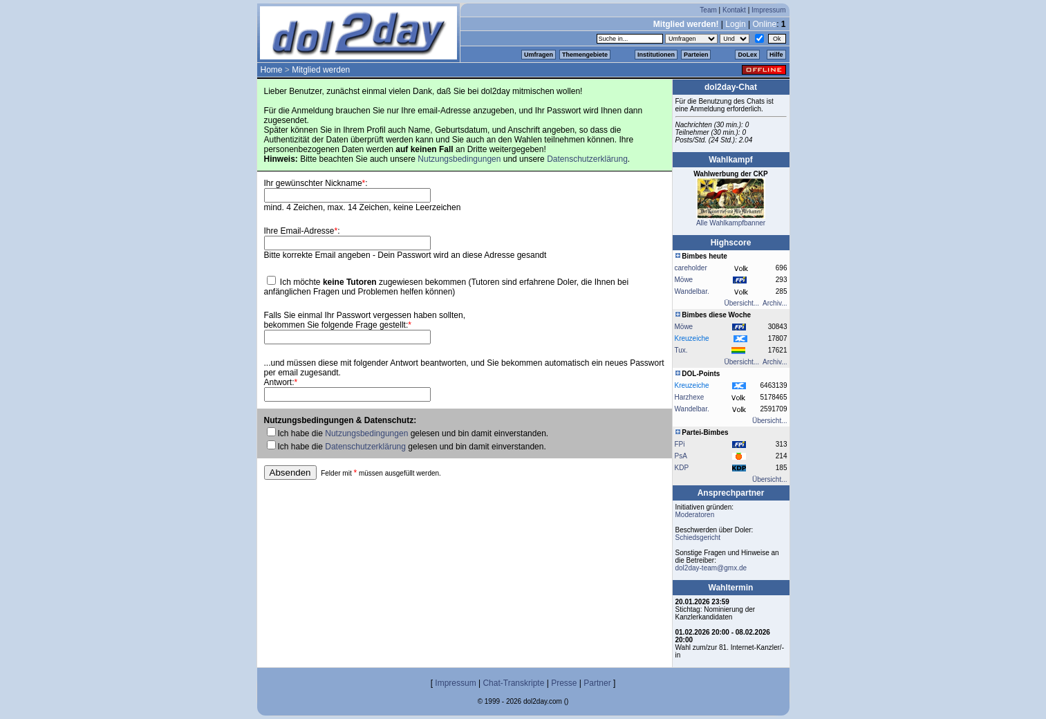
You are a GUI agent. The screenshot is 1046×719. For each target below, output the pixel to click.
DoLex (747, 54)
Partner (596, 683)
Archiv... (775, 303)
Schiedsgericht (698, 537)
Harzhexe (689, 397)
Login (735, 24)
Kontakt (734, 10)
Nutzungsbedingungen (459, 159)
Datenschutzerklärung (587, 159)
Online (764, 24)
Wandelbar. (692, 291)
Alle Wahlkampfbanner (730, 223)
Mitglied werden (321, 70)
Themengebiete (585, 54)
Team (708, 10)
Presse (564, 683)
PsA (681, 456)
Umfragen (538, 54)
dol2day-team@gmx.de (711, 568)
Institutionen (656, 54)
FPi (680, 444)
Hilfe (776, 54)
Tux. (681, 350)
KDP (682, 467)
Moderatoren (695, 515)
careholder (691, 268)
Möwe (684, 279)
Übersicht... (742, 303)
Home (272, 70)
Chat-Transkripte (513, 683)
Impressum (768, 10)
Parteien (696, 54)
